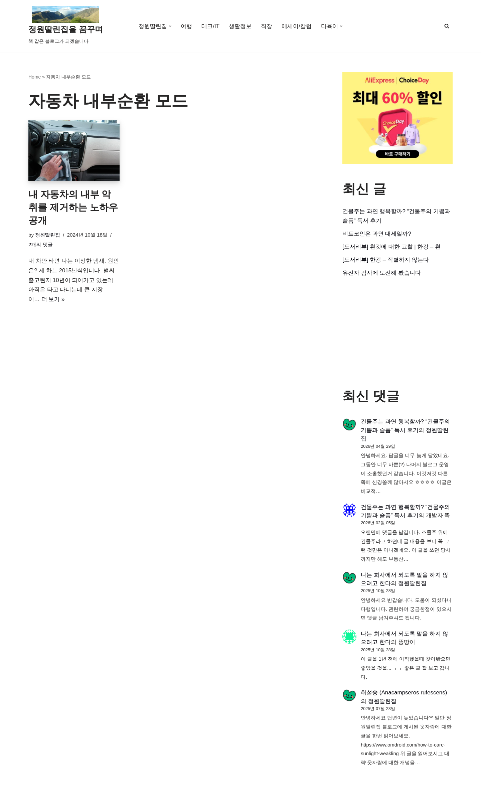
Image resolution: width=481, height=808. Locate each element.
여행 (186, 26)
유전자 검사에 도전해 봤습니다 (381, 273)
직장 (266, 26)
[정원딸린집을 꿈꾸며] (65, 26)
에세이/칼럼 (297, 26)
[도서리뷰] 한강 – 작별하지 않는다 (385, 260)
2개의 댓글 (40, 244)
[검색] (446, 25)
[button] (170, 26)
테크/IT (210, 26)
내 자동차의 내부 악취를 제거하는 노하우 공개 (73, 207)
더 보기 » (53, 299)
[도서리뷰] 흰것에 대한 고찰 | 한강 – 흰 (391, 247)
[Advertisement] (397, 333)
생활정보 (240, 26)
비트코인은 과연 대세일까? (376, 234)
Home (34, 77)
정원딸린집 (47, 235)
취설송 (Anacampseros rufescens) (404, 693)
